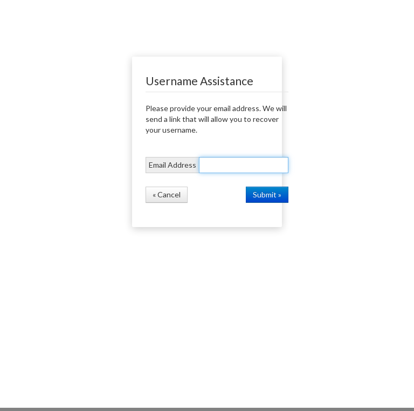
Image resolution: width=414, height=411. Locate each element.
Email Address (172, 164)
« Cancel (167, 194)
